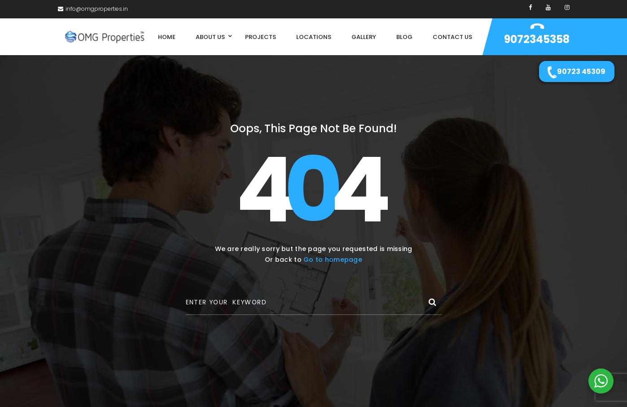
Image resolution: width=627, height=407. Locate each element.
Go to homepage (332, 259)
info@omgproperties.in (93, 9)
